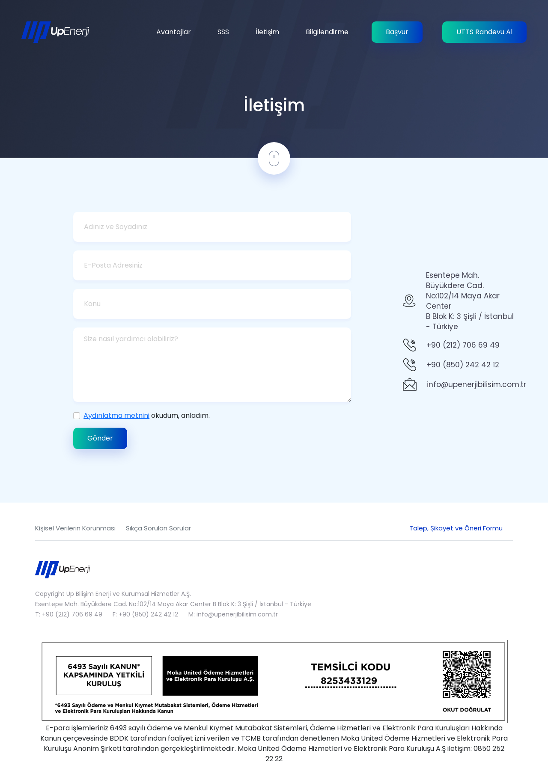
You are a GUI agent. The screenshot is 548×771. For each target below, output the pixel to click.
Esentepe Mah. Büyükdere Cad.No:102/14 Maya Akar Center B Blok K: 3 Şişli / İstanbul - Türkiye (470, 301)
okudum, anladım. (146, 415)
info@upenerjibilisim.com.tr (476, 384)
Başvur (397, 32)
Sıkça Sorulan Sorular (158, 528)
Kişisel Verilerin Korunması (75, 528)
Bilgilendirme (327, 32)
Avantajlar (173, 32)
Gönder (100, 438)
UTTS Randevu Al (484, 32)
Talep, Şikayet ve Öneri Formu (456, 528)
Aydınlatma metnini (116, 415)
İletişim (267, 32)
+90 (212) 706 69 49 (463, 345)
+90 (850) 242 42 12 (462, 365)
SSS (223, 32)
